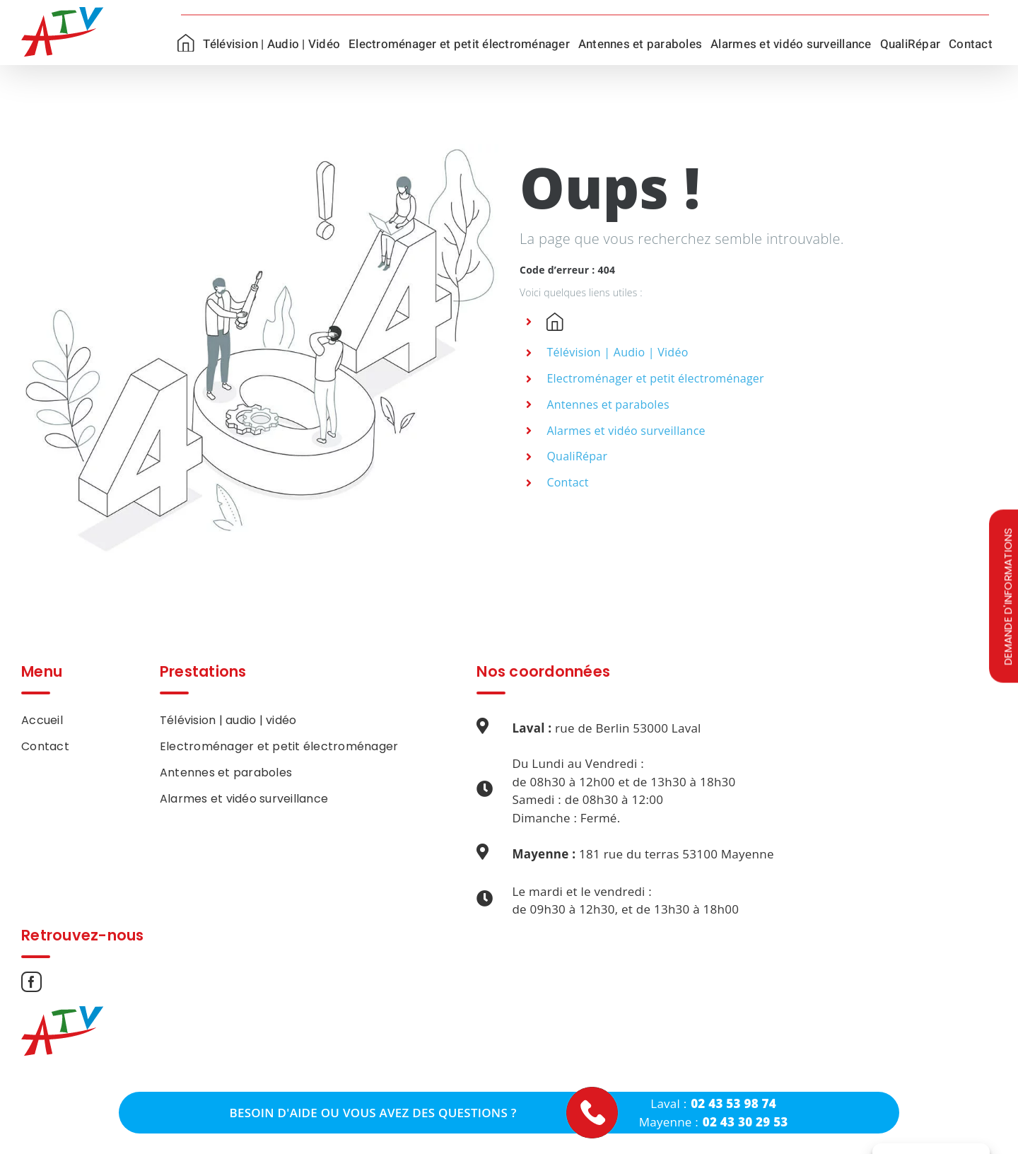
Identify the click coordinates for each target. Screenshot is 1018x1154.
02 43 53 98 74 (733, 1103)
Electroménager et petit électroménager (655, 378)
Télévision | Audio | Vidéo (617, 352)
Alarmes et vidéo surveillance (625, 430)
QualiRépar (576, 456)
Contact (567, 482)
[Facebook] (31, 982)
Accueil (42, 720)
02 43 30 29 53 (745, 1122)
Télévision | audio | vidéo (228, 720)
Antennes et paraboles (607, 404)
